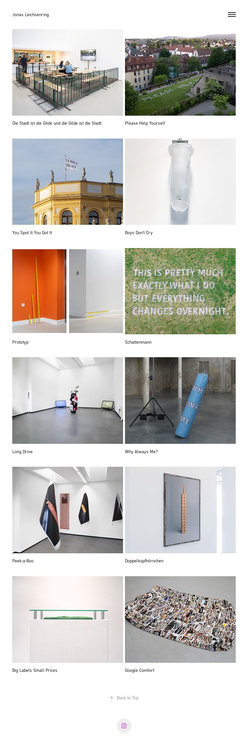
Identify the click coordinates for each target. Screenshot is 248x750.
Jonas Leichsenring (30, 14)
